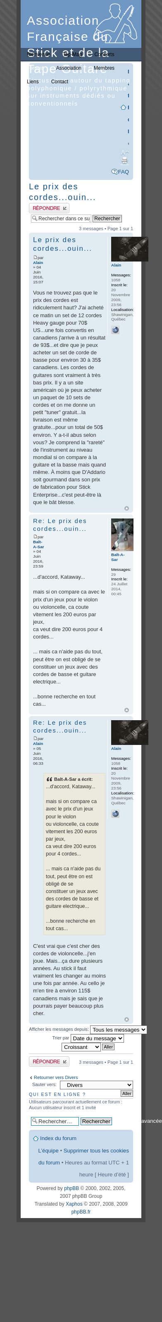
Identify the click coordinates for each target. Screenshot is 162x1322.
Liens (33, 82)
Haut (126, 508)
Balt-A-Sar (38, 544)
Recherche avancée (138, 1121)
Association (68, 68)
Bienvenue (38, 54)
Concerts (104, 54)
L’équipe (48, 1151)
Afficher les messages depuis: (88, 1029)
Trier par (88, 1037)
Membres (104, 68)
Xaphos (74, 1204)
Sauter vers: (44, 1084)
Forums (35, 68)
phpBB (71, 1188)
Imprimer (124, 160)
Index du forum (58, 1138)
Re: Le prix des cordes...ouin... (60, 524)
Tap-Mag (72, 54)
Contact (59, 82)
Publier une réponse (49, 208)
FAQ (123, 172)
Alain (38, 262)
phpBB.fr (81, 1212)
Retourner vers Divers (56, 1077)
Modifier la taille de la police (123, 153)
